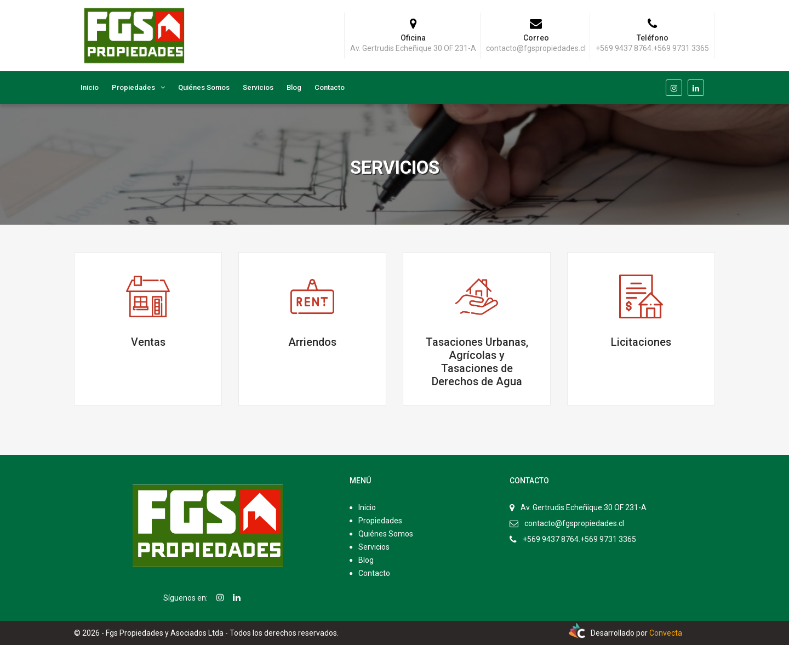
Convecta (665, 633)
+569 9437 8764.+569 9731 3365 (579, 539)
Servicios (258, 87)
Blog (294, 87)
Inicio (90, 87)
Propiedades (133, 87)
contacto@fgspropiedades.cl (574, 523)
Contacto (330, 87)
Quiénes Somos (204, 87)
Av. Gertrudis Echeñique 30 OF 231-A (584, 507)
